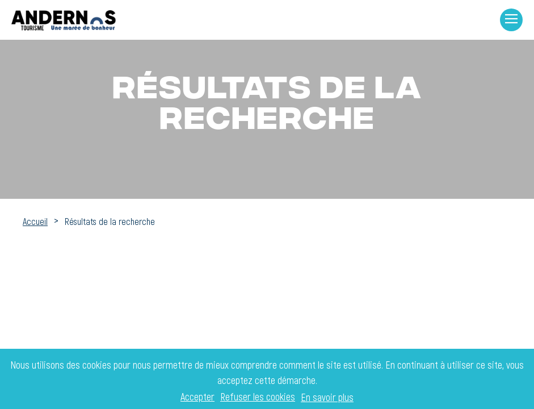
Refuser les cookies (257, 397)
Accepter (197, 397)
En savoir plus (327, 397)
